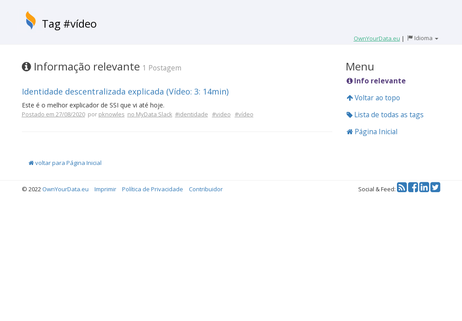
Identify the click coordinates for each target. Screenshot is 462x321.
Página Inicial (372, 131)
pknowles (111, 114)
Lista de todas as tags (385, 114)
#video (221, 114)
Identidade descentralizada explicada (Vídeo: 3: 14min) (125, 91)
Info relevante (376, 81)
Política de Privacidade (152, 189)
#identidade (191, 114)
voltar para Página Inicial (65, 163)
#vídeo (244, 114)
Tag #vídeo (69, 23)
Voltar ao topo (373, 98)
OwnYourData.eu (65, 189)
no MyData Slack (149, 114)
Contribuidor (206, 189)
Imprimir (105, 189)
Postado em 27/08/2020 (53, 114)
